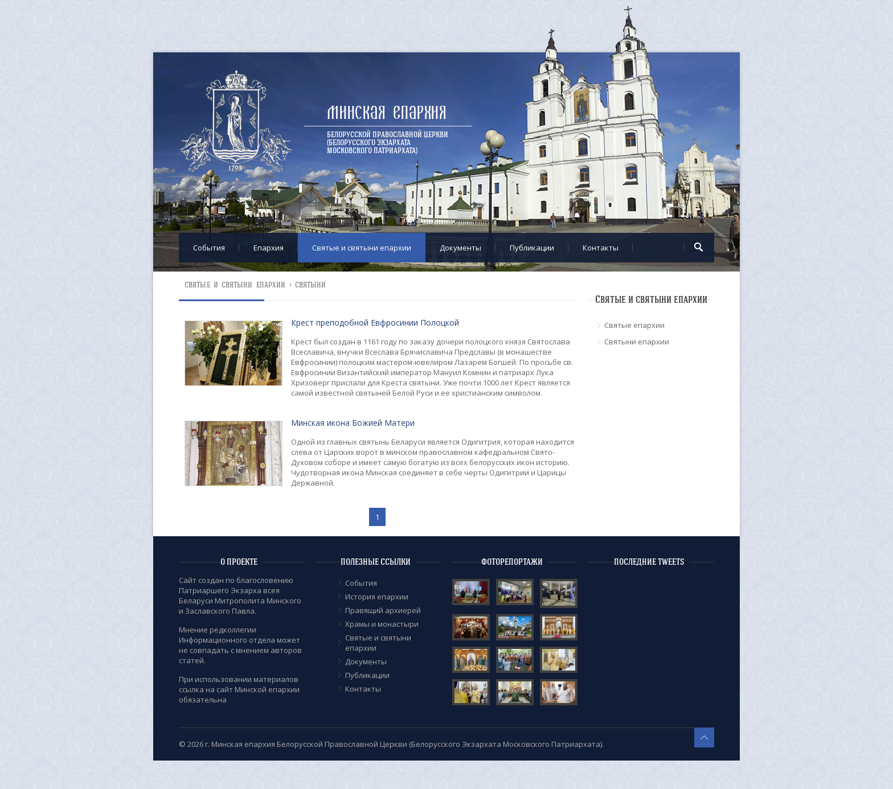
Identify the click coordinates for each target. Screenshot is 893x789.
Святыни (310, 285)
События (209, 248)
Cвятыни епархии (636, 341)
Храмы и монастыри (382, 624)
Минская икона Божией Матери (353, 422)
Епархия (268, 248)
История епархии (376, 596)
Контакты (600, 248)
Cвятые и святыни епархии (361, 248)
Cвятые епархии (634, 325)
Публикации (532, 248)
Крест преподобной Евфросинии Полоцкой (375, 322)
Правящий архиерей (383, 610)
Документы (460, 248)
